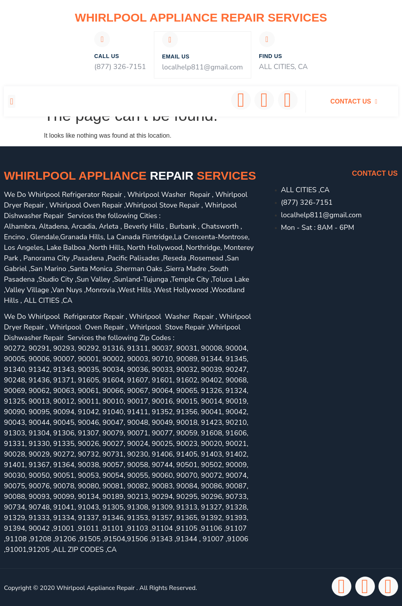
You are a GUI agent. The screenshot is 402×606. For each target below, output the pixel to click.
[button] (11, 100)
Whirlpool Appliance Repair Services (201, 17)
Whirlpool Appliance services (130, 174)
